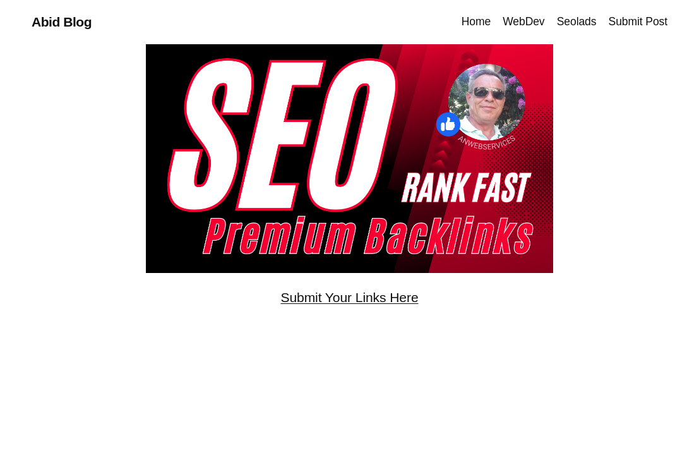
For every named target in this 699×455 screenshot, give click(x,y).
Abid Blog (62, 22)
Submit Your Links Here (349, 297)
